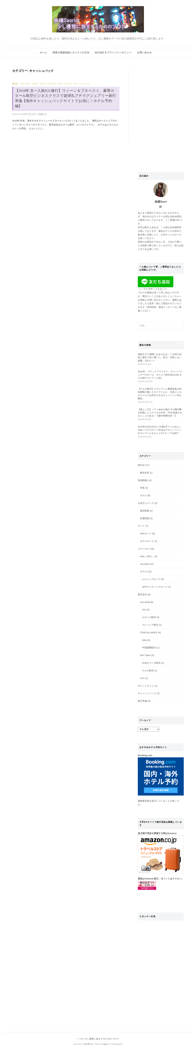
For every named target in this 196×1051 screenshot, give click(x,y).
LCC (142, 678)
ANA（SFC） (147, 556)
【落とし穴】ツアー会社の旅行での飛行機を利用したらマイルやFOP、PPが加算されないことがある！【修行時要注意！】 (160, 412)
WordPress (88, 1044)
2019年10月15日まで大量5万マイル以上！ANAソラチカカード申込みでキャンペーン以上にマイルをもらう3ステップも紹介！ (160, 430)
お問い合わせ (144, 52)
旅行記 (15, 84)
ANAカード (146, 533)
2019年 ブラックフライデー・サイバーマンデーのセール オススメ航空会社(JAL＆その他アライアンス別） (160, 374)
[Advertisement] (161, 114)
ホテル (35, 84)
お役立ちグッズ (146, 503)
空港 (142, 488)
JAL (144, 609)
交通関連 (144, 518)
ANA (144, 640)
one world (145, 602)
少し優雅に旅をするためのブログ (102, 1039)
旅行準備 (142, 701)
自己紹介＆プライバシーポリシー (113, 52)
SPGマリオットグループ (155, 587)
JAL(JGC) (145, 564)
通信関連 (144, 511)
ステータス (25, 84)
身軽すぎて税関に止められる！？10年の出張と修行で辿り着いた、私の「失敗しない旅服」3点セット (160, 357)
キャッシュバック (82, 84)
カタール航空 (149, 617)
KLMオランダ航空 (151, 663)
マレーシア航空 (150, 625)
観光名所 (144, 472)
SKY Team (145, 655)
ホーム (43, 52)
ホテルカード (147, 541)
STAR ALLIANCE (148, 632)
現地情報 (142, 480)
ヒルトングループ (48, 84)
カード (141, 526)
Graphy (104, 1044)
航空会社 (142, 594)
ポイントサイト (65, 84)
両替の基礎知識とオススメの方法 (71, 52)
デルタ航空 (148, 670)
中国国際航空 (149, 647)
